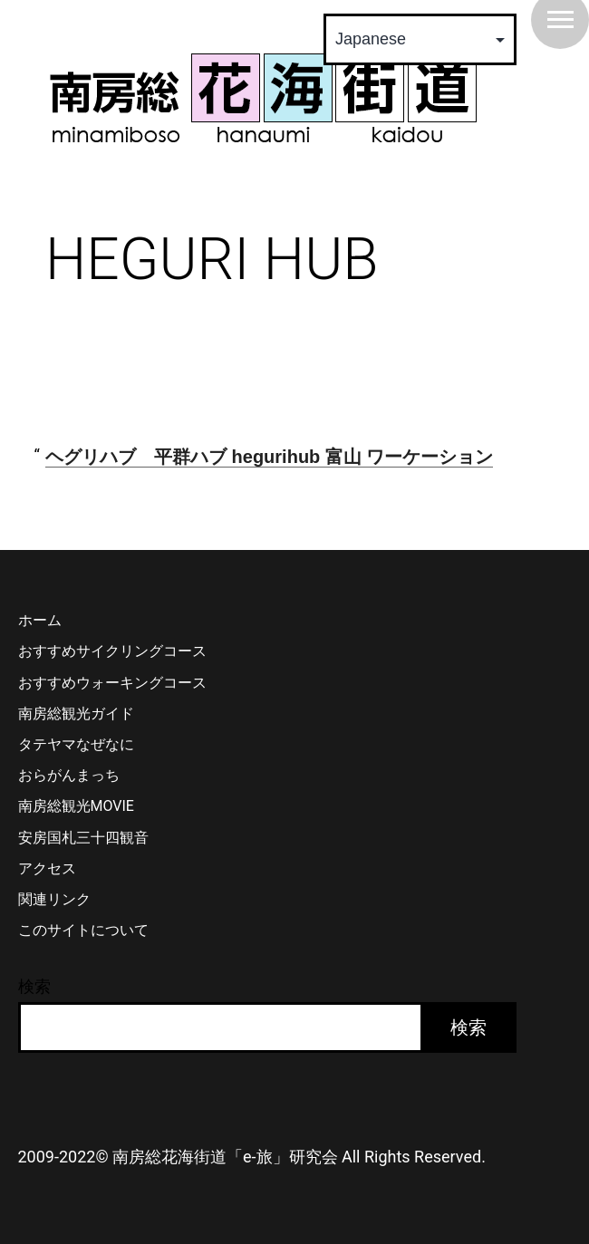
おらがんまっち (69, 775)
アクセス (47, 868)
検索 (34, 986)
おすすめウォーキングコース (112, 682)
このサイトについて (83, 930)
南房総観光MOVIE (76, 806)
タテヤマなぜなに (76, 744)
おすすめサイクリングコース (112, 651)
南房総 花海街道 (262, 97)
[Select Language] (420, 39)
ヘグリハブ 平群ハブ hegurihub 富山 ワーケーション (269, 457)
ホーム (40, 620)
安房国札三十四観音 (83, 837)
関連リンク (54, 899)
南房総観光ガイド (76, 713)
